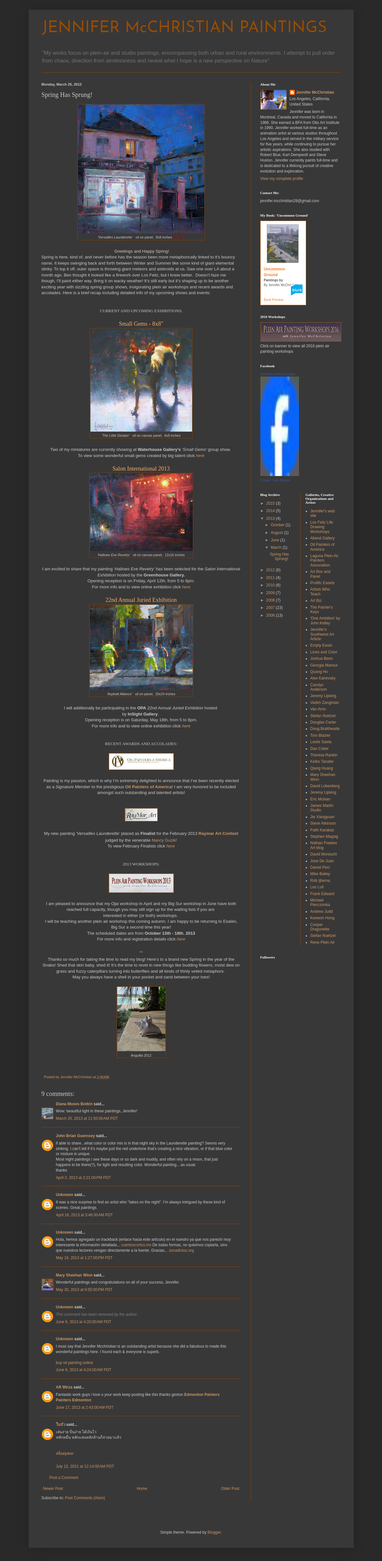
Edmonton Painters (201, 1394)
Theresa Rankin (324, 755)
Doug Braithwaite (325, 728)
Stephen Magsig (324, 836)
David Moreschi (323, 854)
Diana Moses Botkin (74, 1104)
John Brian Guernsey (75, 1136)
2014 (271, 511)
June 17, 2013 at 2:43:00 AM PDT (85, 1407)
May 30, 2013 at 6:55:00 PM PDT (84, 1289)
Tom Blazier (320, 735)
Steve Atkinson (323, 823)
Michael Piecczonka (320, 902)
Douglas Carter (323, 722)
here (200, 455)
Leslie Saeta (320, 742)
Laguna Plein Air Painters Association (324, 560)
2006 (271, 615)
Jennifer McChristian (315, 92)
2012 (271, 570)
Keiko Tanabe (322, 761)
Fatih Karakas (322, 830)
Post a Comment (64, 1477)
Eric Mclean (320, 799)
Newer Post (53, 1488)
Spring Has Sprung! (279, 556)
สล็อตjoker (65, 1453)
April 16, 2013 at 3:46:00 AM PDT (84, 1215)
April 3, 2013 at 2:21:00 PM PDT (83, 1177)
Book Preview (274, 300)
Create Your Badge (275, 480)
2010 (271, 585)
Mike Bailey (320, 874)
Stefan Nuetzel (323, 716)
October (278, 525)
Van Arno (318, 709)
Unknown (64, 1194)
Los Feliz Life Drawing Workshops (321, 527)
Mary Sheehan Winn (74, 1275)
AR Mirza (64, 1387)
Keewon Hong (322, 918)
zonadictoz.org (181, 1250)
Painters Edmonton (73, 1400)
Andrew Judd (321, 911)
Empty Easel (321, 645)
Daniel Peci (320, 867)
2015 (271, 503)
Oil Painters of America (322, 546)
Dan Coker (319, 748)
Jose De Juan (322, 861)
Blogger (214, 1532)
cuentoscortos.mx (136, 1245)
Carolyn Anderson (318, 687)
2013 (271, 518)
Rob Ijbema (320, 880)
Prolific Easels (322, 583)
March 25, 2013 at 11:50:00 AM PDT (87, 1118)
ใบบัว (60, 1424)
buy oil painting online (74, 1362)
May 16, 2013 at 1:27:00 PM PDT (84, 1258)
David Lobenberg (325, 786)
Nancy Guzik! (164, 840)
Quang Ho (319, 671)
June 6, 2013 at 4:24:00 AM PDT (83, 1370)
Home (142, 1488)
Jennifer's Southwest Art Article (322, 634)
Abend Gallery (322, 538)
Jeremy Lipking (323, 696)
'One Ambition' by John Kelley (325, 620)
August (277, 532)
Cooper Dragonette (319, 926)
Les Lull (316, 887)
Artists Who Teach (320, 591)
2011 (271, 577)
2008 (271, 600)
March (277, 547)
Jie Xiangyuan (322, 817)
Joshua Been (321, 658)
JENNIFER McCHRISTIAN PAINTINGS (184, 28)
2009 (271, 593)
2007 (271, 607)
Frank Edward (322, 894)
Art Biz (315, 600)
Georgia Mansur (324, 665)
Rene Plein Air (322, 942)
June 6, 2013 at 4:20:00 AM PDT (83, 1322)
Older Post (230, 1488)
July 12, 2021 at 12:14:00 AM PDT (85, 1466)
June (275, 540)
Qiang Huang (321, 768)
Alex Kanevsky (323, 678)
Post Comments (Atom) (85, 1498)
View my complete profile (281, 178)
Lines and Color (323, 652)
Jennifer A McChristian (277, 374)
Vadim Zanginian (324, 702)
